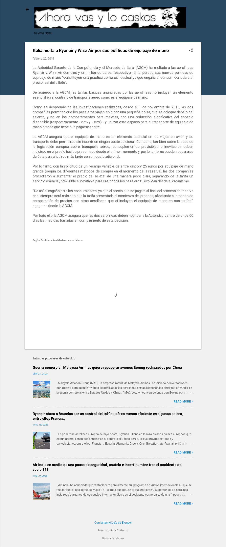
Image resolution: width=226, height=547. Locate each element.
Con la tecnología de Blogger (113, 522)
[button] (191, 51)
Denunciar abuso (113, 538)
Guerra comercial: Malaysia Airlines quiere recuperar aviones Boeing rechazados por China (107, 367)
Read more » (183, 401)
